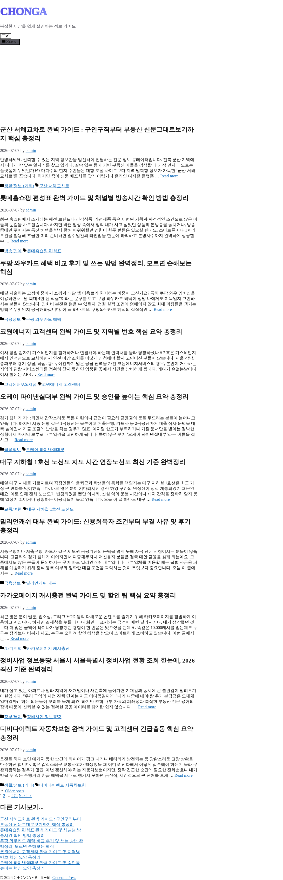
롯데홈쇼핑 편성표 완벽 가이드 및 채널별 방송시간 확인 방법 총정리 (94, 198)
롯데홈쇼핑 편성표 (44, 251)
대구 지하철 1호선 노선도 (50, 509)
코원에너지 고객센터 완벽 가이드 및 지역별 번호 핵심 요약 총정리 (91, 331)
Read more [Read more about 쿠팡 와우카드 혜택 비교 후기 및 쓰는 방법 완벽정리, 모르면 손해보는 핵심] (163, 309)
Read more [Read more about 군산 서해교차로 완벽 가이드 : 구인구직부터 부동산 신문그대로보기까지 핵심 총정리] (169, 176)
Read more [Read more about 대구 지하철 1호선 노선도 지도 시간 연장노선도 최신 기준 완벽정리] (161, 499)
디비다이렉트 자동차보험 (62, 785)
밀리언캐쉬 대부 (41, 583)
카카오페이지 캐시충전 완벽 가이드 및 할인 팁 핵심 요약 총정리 (88, 595)
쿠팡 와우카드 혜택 (43, 319)
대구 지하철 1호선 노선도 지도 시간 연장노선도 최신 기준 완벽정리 (92, 462)
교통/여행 (13, 509)
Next (25, 795)
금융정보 (12, 319)
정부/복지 (13, 717)
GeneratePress (64, 877)
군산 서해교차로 (54, 186)
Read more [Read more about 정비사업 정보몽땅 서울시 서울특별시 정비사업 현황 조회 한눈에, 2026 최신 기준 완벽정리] (147, 707)
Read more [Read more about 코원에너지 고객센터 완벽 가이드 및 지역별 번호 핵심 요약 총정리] (46, 374)
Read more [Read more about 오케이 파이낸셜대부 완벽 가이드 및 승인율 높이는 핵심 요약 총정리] (24, 440)
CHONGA (23, 12)
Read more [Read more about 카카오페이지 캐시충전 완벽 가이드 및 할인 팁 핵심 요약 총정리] (19, 638)
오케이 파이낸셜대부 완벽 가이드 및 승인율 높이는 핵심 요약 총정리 (94, 396)
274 (14, 795)
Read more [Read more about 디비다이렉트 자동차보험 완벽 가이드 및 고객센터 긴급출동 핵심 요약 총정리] (183, 775)
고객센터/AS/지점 (20, 384)
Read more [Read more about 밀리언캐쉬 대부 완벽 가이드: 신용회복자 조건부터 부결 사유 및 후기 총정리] (24, 573)
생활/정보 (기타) (19, 186)
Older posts (14, 791)
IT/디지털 (13, 648)
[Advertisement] (141, 84)
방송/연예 (13, 251)
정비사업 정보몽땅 (44, 717)
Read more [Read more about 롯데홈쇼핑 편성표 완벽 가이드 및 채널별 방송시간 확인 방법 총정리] (19, 241)
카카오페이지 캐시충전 (48, 648)
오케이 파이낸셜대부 (45, 449)
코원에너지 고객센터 (61, 384)
